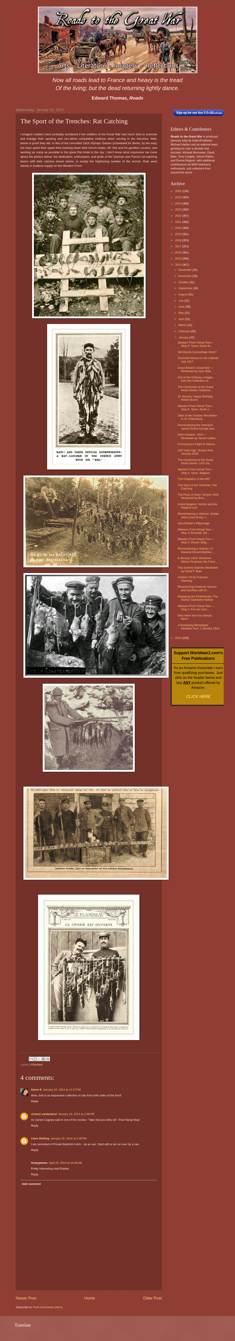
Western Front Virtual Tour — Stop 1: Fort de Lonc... (196, 607)
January (183, 337)
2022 (178, 215)
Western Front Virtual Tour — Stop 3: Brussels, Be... (196, 531)
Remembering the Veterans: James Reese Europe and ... (197, 426)
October (183, 282)
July (181, 300)
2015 (178, 258)
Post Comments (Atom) (48, 1307)
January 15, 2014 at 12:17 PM (62, 1089)
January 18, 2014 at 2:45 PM (68, 1138)
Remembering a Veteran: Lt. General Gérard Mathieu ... (196, 550)
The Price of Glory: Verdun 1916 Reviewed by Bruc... (198, 496)
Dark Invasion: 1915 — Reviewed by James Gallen (197, 436)
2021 (178, 222)
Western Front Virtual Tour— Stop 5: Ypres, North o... (196, 407)
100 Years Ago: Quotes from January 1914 (195, 452)
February (184, 331)
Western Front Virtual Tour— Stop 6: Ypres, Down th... (196, 344)
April (181, 319)
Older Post (152, 1298)
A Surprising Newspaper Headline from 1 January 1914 (198, 626)
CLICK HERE (198, 696)
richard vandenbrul (44, 1114)
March (182, 325)
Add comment (31, 1184)
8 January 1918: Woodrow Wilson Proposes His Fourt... (197, 559)
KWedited (36, 1064)
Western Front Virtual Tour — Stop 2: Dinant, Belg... (196, 540)
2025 (178, 197)
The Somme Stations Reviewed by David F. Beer (198, 569)
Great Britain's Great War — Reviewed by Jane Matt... (195, 369)
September (185, 288)
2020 (178, 228)
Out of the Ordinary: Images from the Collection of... (195, 379)
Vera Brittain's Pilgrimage (193, 523)
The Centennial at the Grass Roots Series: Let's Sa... (195, 461)
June (181, 306)
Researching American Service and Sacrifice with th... (197, 588)
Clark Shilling (40, 1138)
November (185, 276)
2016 (178, 252)
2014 (178, 264)
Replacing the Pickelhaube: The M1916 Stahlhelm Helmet (198, 598)
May (181, 312)
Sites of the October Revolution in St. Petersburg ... (197, 417)
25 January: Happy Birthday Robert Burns (195, 398)
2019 (178, 234)
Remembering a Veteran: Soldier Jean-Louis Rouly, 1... (198, 515)
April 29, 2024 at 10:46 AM (65, 1162)
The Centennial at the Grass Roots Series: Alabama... (195, 388)
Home (89, 1298)
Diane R (36, 1089)
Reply (34, 1101)
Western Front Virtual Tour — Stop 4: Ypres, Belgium (196, 471)
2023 (178, 209)
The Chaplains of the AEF (194, 479)
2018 (178, 240)
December (185, 269)
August (183, 294)
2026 (178, 191)
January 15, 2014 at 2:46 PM (76, 1114)
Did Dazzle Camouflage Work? (197, 352)
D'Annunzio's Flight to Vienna (196, 444)
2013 (178, 638)
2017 (178, 246)
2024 (178, 203)
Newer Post (26, 1298)
